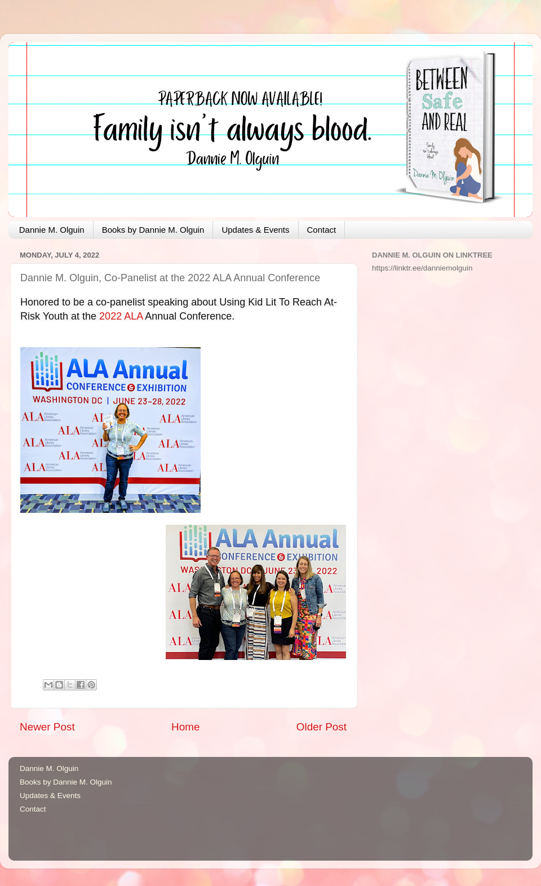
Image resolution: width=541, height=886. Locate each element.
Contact (321, 229)
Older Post (321, 727)
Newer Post (47, 727)
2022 (110, 316)
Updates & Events (255, 229)
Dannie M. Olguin (52, 229)
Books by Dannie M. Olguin (153, 229)
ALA (133, 316)
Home (185, 727)
